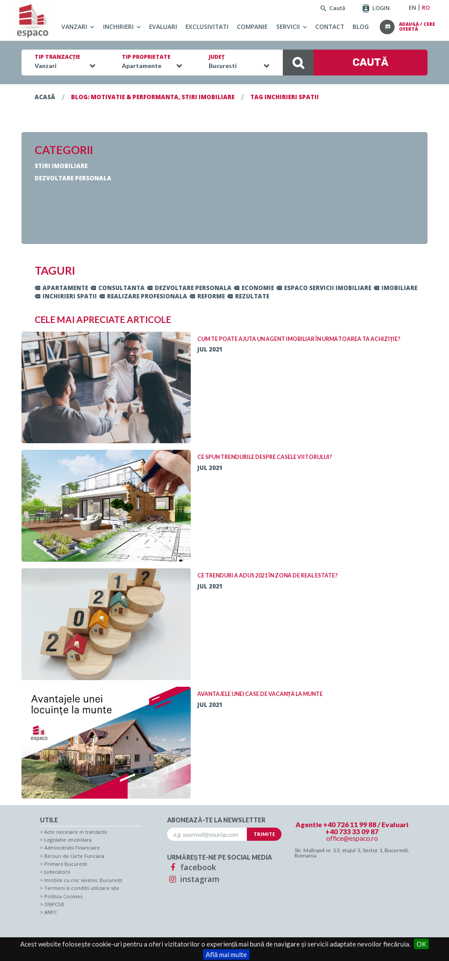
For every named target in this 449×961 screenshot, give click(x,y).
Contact (329, 26)
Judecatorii (57, 871)
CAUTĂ (335, 62)
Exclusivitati (206, 26)
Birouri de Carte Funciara (74, 856)
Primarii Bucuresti (65, 864)
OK (421, 944)
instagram (193, 879)
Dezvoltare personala (73, 178)
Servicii (288, 26)
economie (254, 288)
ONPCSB (54, 904)
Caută (333, 8)
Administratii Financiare (72, 847)
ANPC (50, 912)
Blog (361, 26)
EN (412, 8)
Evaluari (163, 26)
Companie (252, 26)
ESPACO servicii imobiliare (323, 288)
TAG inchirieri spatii (284, 97)
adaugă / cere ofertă (417, 27)
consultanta (117, 288)
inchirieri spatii (66, 296)
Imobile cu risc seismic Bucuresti (83, 880)
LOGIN (376, 8)
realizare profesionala (143, 296)
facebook (191, 867)
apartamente (61, 288)
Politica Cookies (63, 896)
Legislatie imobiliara (68, 839)
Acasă (45, 97)
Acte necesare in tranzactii (75, 831)
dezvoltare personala (189, 288)
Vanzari (74, 26)
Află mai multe (226, 954)
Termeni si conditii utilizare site (81, 888)
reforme (207, 296)
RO (426, 8)
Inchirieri (118, 26)
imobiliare (395, 288)
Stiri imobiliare (61, 166)
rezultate (248, 296)
